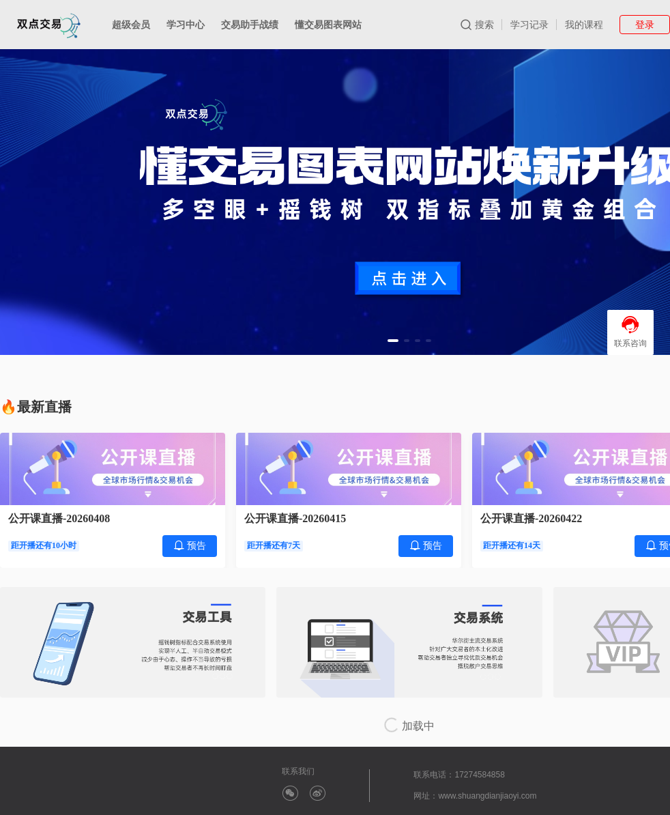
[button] (393, 340)
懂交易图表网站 (328, 24)
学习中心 (185, 24)
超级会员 (131, 24)
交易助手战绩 (249, 24)
